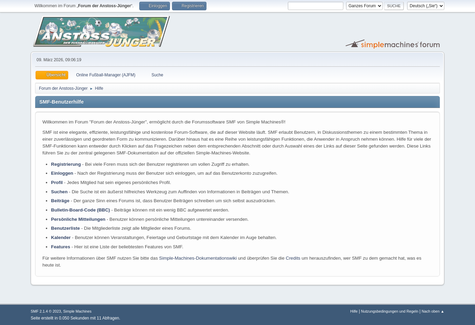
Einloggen (62, 173)
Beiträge (60, 200)
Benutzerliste (65, 228)
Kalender (61, 237)
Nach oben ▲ (433, 311)
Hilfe (354, 311)
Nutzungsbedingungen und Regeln (389, 311)
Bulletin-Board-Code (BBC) (80, 210)
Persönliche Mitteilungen (78, 219)
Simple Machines (77, 311)
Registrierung (66, 164)
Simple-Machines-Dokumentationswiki (198, 258)
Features (60, 246)
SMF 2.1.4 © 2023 (46, 311)
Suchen (59, 191)
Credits (293, 258)
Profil (57, 182)
